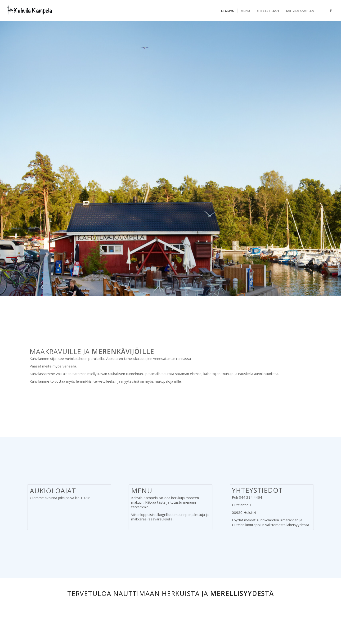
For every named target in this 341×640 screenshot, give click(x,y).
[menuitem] (228, 10)
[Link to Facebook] (330, 10)
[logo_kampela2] (29, 10)
